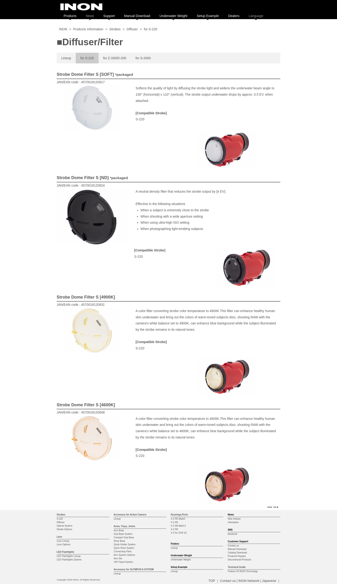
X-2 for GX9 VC (179, 533)
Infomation (233, 522)
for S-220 (87, 58)
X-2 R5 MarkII (178, 519)
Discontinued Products (239, 559)
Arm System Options (124, 555)
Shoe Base (119, 541)
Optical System (64, 526)
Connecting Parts (123, 551)
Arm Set (118, 558)
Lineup (66, 58)
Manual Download (137, 16)
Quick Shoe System (124, 548)
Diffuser (132, 29)
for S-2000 (143, 58)
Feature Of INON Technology (243, 571)
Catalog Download (237, 552)
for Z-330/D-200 (114, 58)
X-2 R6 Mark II (178, 526)
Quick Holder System (125, 544)
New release (234, 519)
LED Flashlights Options (69, 559)
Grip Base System (123, 534)
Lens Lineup (63, 541)
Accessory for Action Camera (130, 514)
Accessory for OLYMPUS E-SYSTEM (134, 569)
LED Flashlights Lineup (69, 556)
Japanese (269, 581)
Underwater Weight (173, 16)
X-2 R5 (174, 522)
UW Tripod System (123, 562)
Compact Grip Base (124, 537)
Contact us (233, 545)
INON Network (248, 581)
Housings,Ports (179, 514)
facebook (232, 534)
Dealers (233, 16)
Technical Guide (237, 567)
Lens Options (63, 544)
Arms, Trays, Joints (124, 526)
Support (109, 16)
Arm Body (119, 530)
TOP (211, 581)
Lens (59, 536)
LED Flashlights (65, 552)
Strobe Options (64, 529)
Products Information (88, 29)
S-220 (60, 519)
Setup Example (208, 16)
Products (70, 16)
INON (63, 29)
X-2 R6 (174, 529)
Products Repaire (237, 556)
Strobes (114, 29)
